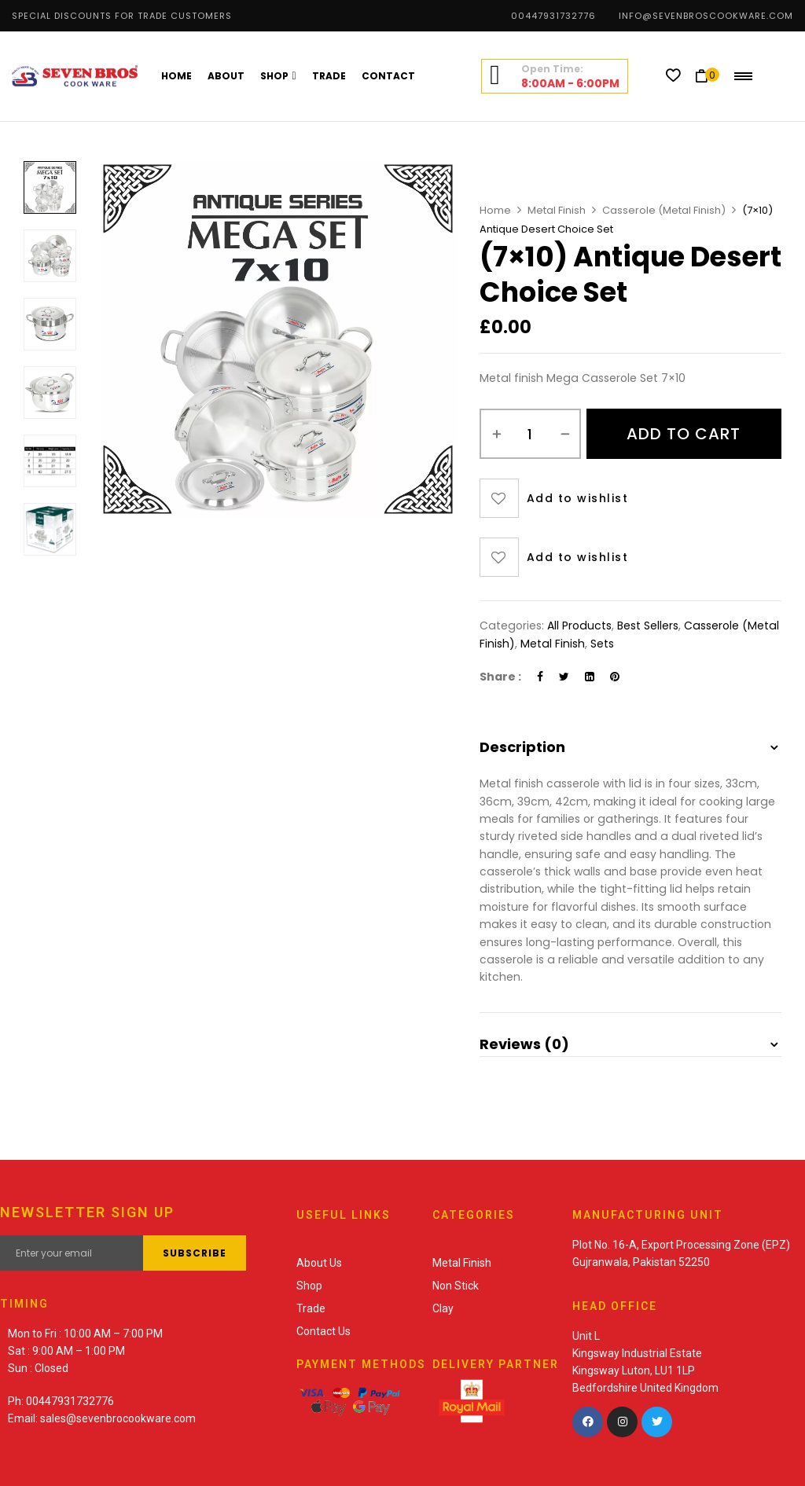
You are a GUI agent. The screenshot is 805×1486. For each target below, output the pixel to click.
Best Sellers (647, 625)
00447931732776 (553, 15)
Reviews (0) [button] (524, 1044)
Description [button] (522, 747)
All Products (579, 625)
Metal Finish (556, 210)
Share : (500, 676)
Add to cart (684, 434)
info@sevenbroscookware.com (706, 15)
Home (495, 210)
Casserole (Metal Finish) (664, 210)
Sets (602, 643)
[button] (707, 76)
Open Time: (552, 68)
